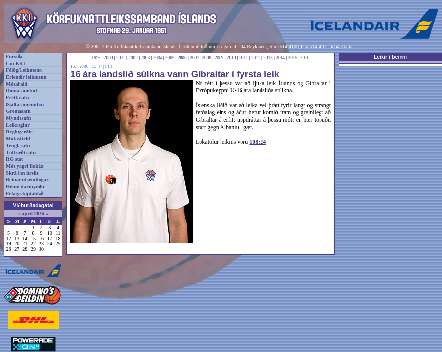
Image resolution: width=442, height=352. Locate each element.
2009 (219, 57)
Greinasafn (18, 111)
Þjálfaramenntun (25, 104)
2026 (39, 213)
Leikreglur (18, 125)
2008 (206, 57)
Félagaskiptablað (25, 193)
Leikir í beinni (390, 57)
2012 (256, 57)
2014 (280, 57)
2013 (268, 57)
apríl (27, 213)
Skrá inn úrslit (22, 173)
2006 (182, 57)
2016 (305, 57)
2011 (243, 57)
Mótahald (16, 84)
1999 (96, 57)
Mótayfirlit (18, 138)
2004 (157, 57)
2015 (293, 57)
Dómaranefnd (21, 90)
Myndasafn (18, 118)
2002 (133, 57)
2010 (231, 57)
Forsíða (14, 56)
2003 (145, 57)
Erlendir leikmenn (26, 77)
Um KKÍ (15, 63)
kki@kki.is (341, 46)
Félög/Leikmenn (24, 70)
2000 (108, 57)
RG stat (14, 159)
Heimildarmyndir (25, 186)
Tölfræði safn (21, 152)
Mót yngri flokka (25, 166)
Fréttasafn (17, 97)
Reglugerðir (19, 131)
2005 (170, 57)
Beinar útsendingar (27, 179)
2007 (194, 57)
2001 (120, 57)
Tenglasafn (18, 145)
